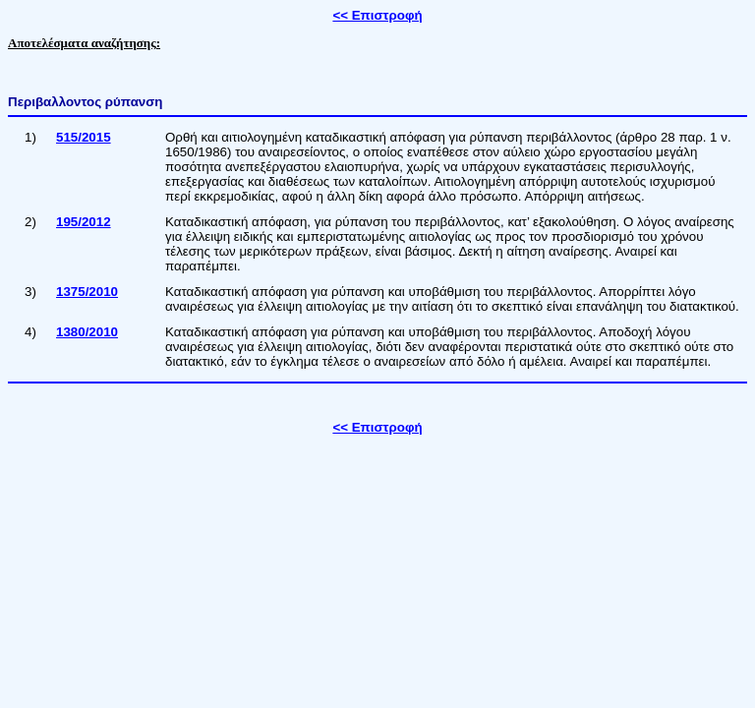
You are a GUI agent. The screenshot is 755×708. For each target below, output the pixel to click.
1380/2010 (87, 331)
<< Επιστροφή (377, 15)
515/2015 (83, 137)
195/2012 (83, 221)
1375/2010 (87, 291)
